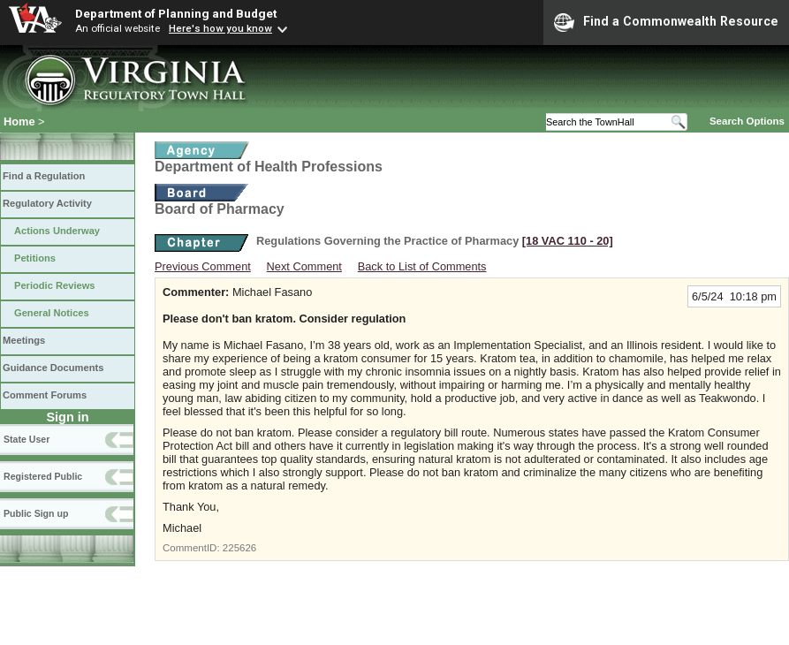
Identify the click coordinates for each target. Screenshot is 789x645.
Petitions (35, 258)
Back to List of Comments (422, 266)
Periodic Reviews (54, 285)
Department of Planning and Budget (176, 13)
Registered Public (43, 476)
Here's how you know (220, 28)
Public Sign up (36, 513)
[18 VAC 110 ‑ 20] (567, 240)
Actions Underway (57, 230)
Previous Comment (203, 266)
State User (26, 439)
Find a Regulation (44, 176)
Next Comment (304, 266)
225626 (239, 548)
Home (19, 121)
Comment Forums (45, 395)
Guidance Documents (53, 367)
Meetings (24, 340)
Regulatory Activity (47, 203)
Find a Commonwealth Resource (666, 22)
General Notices (51, 312)
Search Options (747, 121)
